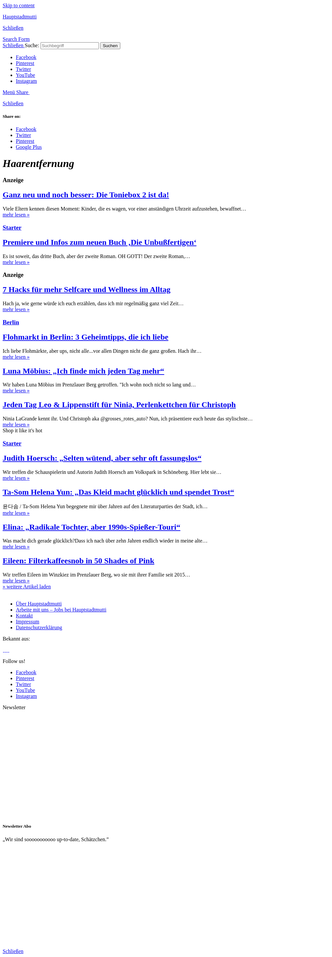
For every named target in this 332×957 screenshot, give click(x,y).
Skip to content (19, 5)
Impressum (27, 621)
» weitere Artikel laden (27, 586)
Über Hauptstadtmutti (39, 604)
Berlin (11, 322)
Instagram (26, 81)
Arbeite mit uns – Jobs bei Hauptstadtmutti (61, 609)
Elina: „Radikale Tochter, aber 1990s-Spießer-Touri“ (91, 527)
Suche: (32, 45)
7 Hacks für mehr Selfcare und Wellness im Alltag (86, 289)
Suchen (110, 45)
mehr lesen (16, 214)
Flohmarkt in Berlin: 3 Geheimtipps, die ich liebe (85, 337)
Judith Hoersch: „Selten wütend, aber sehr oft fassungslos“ (102, 458)
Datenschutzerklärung (39, 627)
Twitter (23, 69)
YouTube (25, 75)
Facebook (26, 57)
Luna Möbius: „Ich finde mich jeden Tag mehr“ (83, 371)
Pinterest (25, 63)
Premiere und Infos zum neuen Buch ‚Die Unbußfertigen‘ (99, 242)
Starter (12, 227)
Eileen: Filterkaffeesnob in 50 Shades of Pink (78, 560)
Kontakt (24, 615)
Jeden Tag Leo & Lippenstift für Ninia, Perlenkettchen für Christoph (119, 404)
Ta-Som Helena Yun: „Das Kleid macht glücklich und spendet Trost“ (118, 492)
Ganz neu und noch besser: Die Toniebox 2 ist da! (86, 194)
